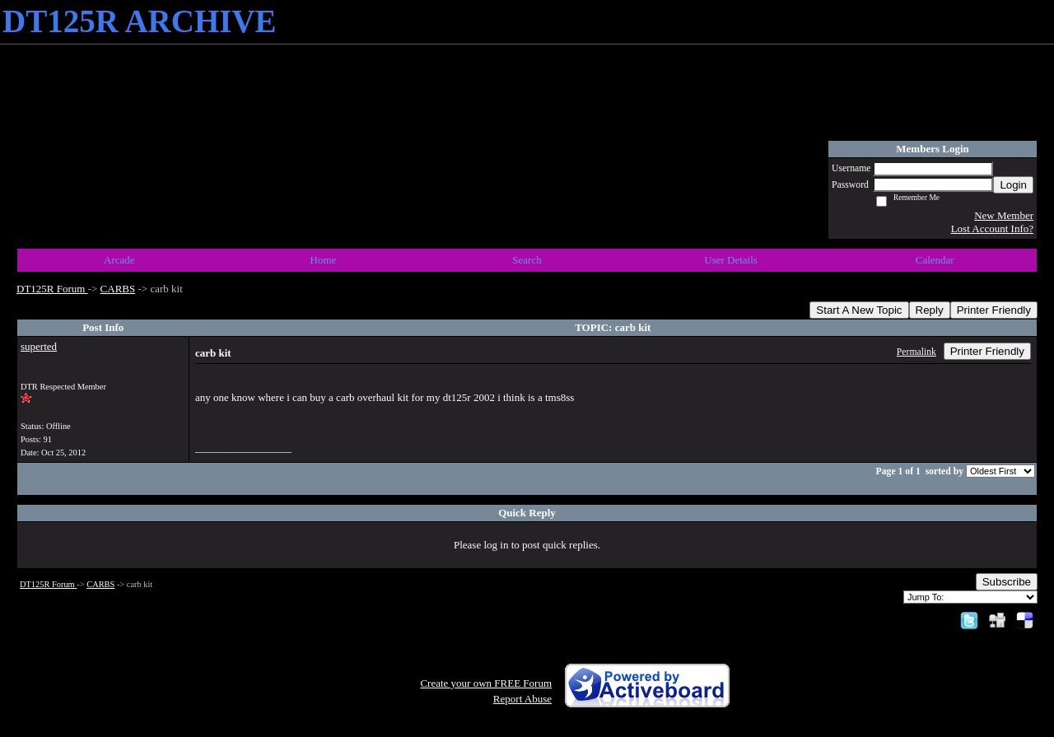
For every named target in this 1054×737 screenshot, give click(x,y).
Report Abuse (522, 699)
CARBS (118, 288)
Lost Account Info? (992, 228)
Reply (930, 310)
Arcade (119, 260)
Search (526, 260)
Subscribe (1006, 582)
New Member (1003, 215)
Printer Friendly (994, 310)
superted (39, 346)
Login (1013, 185)
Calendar (935, 260)
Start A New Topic (859, 310)
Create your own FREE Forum (486, 683)
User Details (731, 260)
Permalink (916, 352)
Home (323, 260)
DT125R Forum (52, 288)
